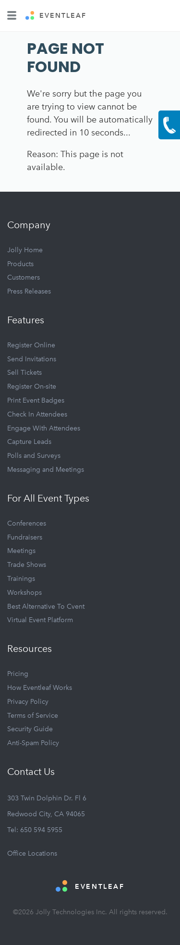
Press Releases (29, 291)
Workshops (24, 593)
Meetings (21, 551)
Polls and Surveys (33, 456)
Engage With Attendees (43, 428)
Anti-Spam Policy (33, 743)
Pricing (17, 674)
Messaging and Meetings (45, 470)
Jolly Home (25, 250)
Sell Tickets (24, 372)
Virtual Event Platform (40, 620)
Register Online (31, 345)
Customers (23, 277)
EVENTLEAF (55, 16)
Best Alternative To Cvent (45, 606)
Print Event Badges (35, 400)
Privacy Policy (27, 702)
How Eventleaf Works (39, 688)
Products (20, 264)
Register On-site (31, 386)
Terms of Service (32, 716)
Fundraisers (24, 537)
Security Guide (30, 729)
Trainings (21, 579)
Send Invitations (31, 359)
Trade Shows (26, 565)
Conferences (26, 523)
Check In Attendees (37, 414)
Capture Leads (29, 442)
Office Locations (32, 853)
